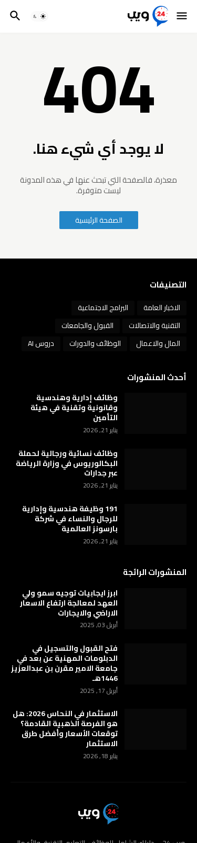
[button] (182, 16)
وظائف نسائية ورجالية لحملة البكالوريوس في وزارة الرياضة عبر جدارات (67, 464)
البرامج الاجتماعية (103, 307)
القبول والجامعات (87, 325)
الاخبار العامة (161, 307)
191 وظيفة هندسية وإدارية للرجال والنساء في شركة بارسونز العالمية (70, 519)
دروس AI (41, 343)
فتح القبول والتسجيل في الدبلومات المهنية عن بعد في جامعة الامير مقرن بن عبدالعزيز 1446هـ (64, 663)
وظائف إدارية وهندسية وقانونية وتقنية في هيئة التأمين (74, 408)
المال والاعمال (158, 343)
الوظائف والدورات (95, 343)
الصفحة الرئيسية (98, 220)
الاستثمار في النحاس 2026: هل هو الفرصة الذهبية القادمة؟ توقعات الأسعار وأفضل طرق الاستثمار (65, 729)
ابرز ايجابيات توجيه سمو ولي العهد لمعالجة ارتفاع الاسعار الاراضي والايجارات (69, 603)
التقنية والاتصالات (154, 325)
